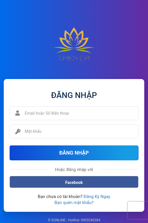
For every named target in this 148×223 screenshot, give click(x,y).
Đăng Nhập (74, 153)
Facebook (74, 182)
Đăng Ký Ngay (97, 196)
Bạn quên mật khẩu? (74, 202)
